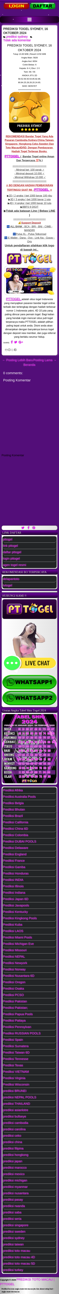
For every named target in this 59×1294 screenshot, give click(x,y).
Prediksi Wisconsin (16, 1084)
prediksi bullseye (14, 1116)
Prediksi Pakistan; (15, 1007)
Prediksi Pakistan (15, 1001)
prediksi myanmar (15, 1187)
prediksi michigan (15, 1180)
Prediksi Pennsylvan (17, 1027)
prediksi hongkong (15, 1155)
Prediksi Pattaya (14, 1020)
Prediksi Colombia (15, 835)
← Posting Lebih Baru (17, 360)
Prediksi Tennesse (15, 1059)
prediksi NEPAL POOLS (19, 1097)
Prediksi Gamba (14, 867)
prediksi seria (12, 1219)
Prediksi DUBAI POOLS (19, 841)
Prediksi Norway (14, 969)
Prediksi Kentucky (15, 912)
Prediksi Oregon (14, 982)
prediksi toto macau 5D (19, 1263)
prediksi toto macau (16, 1251)
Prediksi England (15, 854)
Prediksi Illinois (13, 886)
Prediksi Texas (13, 1065)
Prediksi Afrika (13, 790)
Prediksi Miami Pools (17, 937)
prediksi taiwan (13, 1244)
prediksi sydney (17, 36)
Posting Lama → (45, 360)
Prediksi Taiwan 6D (16, 1052)
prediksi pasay (13, 1199)
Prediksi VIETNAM (16, 1071)
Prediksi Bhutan (14, 809)
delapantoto (11, 579)
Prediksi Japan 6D (15, 899)
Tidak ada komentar (17, 40)
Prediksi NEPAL (14, 956)
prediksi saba (12, 1212)
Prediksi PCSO (13, 995)
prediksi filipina (13, 1148)
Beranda (30, 365)
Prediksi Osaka (13, 988)
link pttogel (10, 545)
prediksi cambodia (15, 1123)
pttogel (7, 539)
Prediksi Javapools (16, 905)
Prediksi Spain (13, 1039)
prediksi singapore (15, 1225)
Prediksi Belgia (13, 803)
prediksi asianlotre (15, 1110)
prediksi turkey (13, 1270)
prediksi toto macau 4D (19, 1257)
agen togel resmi (14, 565)
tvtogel (7, 585)
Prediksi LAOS (13, 931)
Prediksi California (15, 822)
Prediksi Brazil (13, 816)
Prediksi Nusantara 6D (18, 976)
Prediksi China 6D (15, 828)
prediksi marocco (15, 1167)
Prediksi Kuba (12, 924)
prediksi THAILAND (16, 1103)
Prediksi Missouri (15, 950)
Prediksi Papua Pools (18, 1014)
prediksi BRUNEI (15, 1091)
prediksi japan (12, 1161)
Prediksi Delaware (15, 848)
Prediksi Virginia (14, 1078)
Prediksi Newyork (15, 963)
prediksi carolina (14, 1129)
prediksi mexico (14, 1174)
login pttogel (11, 558)
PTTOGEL (12, 156)
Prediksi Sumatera (16, 1046)
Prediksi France (14, 860)
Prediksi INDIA (13, 880)
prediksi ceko (12, 1135)
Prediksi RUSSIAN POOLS (22, 1033)
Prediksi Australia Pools (19, 796)
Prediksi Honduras (16, 873)
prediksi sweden (14, 1231)
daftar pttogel (12, 552)
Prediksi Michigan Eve (18, 944)
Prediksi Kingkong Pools (20, 918)
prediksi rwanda (14, 1206)
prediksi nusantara (16, 1193)
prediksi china (12, 1142)
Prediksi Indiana (14, 892)
